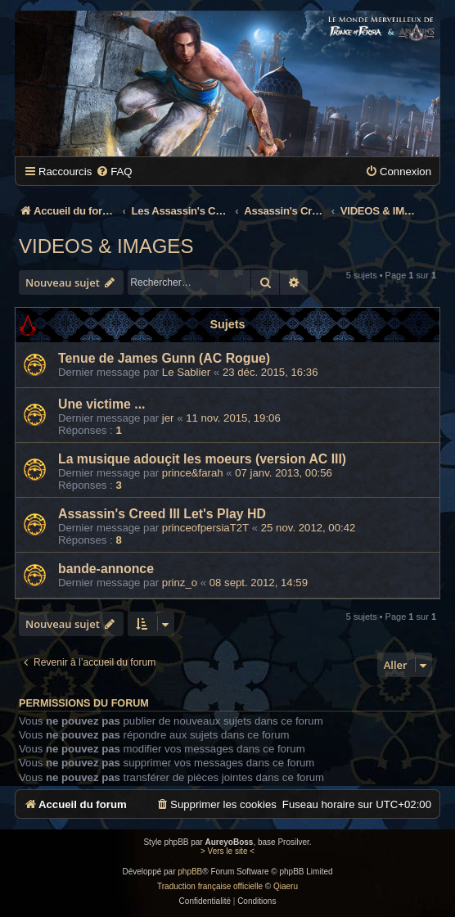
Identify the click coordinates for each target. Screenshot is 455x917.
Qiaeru (285, 886)
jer (168, 418)
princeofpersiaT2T (205, 528)
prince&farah (192, 473)
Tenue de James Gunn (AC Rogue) (164, 358)
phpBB (190, 871)
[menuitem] (114, 171)
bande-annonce (106, 569)
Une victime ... (101, 404)
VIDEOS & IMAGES (106, 246)
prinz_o (179, 582)
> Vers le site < (227, 851)
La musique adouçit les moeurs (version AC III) (202, 459)
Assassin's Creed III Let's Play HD (162, 514)
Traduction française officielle (210, 886)
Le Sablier (186, 372)
